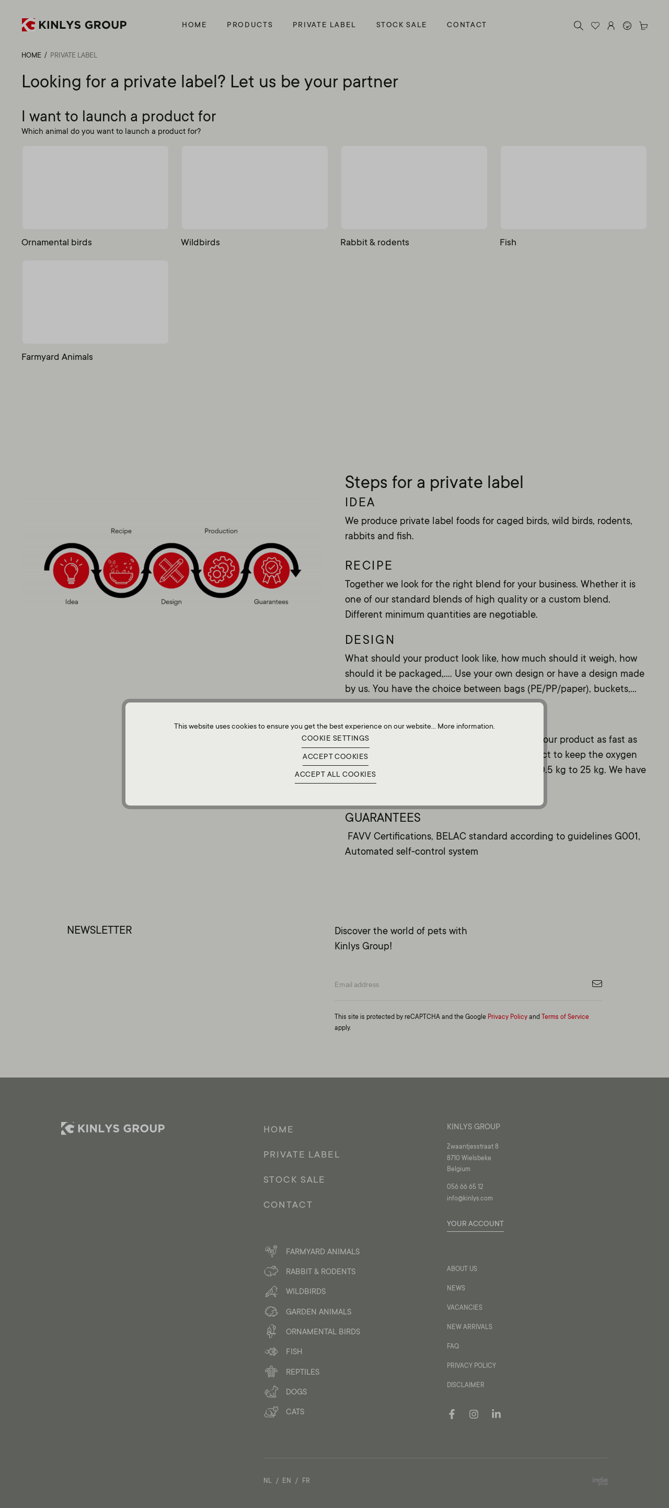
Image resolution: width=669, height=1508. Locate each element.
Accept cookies (335, 756)
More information (465, 723)
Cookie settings (336, 736)
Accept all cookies (335, 776)
